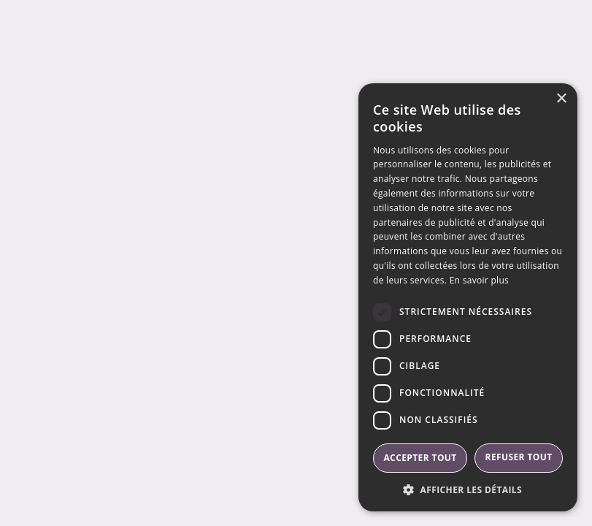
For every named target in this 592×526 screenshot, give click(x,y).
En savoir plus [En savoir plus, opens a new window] (479, 280)
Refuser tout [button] (519, 457)
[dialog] (467, 297)
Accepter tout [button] (419, 457)
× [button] (561, 99)
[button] (468, 489)
